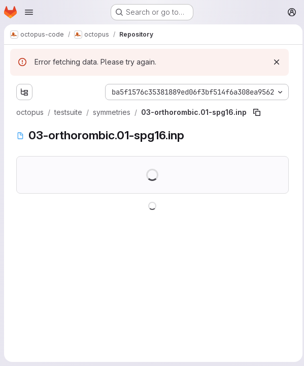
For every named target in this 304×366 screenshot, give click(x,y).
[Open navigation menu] (29, 12)
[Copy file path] (257, 112)
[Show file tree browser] (24, 92)
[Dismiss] (274, 62)
